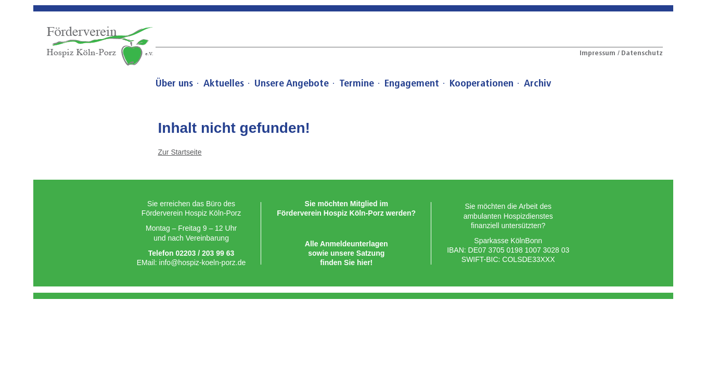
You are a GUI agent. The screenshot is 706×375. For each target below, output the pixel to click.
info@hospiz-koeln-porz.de (202, 262)
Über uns (174, 83)
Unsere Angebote (291, 83)
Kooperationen (482, 83)
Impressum (599, 52)
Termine (356, 83)
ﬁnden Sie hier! (346, 262)
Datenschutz (642, 52)
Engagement (411, 83)
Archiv (537, 83)
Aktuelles (223, 83)
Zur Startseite (180, 152)
